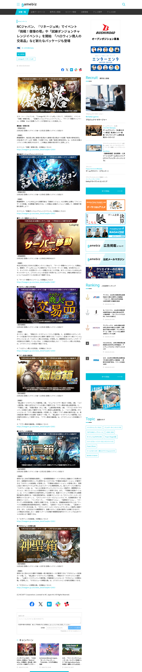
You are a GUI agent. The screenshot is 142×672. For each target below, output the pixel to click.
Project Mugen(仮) (110, 437)
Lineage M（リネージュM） (26, 59)
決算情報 (84, 12)
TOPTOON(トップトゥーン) (95, 432)
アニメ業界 (97, 12)
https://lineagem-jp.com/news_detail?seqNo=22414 (36, 149)
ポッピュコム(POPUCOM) (94, 437)
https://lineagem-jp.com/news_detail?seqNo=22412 (36, 521)
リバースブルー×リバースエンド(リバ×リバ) (100, 441)
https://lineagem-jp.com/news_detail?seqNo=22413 (36, 587)
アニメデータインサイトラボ (112, 427)
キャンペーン (22, 21)
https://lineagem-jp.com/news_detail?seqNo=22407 (36, 282)
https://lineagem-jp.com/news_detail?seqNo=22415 (36, 213)
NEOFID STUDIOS (92, 455)
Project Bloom (91, 446)
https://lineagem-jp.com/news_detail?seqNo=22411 (36, 426)
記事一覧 (22, 12)
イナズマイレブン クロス (94, 427)
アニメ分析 (111, 12)
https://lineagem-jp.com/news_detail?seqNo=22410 (36, 351)
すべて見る (105, 191)
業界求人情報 (55, 12)
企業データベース (38, 12)
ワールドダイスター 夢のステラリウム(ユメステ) (101, 451)
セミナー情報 (70, 12)
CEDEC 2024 (110, 432)
